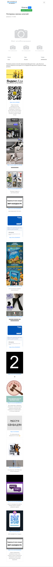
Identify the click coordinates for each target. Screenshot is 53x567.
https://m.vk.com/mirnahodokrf (14, 208)
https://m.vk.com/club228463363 (15, 402)
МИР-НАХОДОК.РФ (12, 1)
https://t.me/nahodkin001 (14, 531)
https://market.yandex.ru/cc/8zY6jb (14, 286)
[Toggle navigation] (44, 2)
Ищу (30, 7)
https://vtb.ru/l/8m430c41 (14, 237)
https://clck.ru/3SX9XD (15, 102)
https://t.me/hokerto (14, 431)
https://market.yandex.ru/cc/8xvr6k (14, 165)
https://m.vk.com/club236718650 (15, 188)
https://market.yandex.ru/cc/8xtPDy (14, 316)
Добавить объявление (26, 10)
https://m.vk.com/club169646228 (15, 501)
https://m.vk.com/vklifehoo (14, 467)
